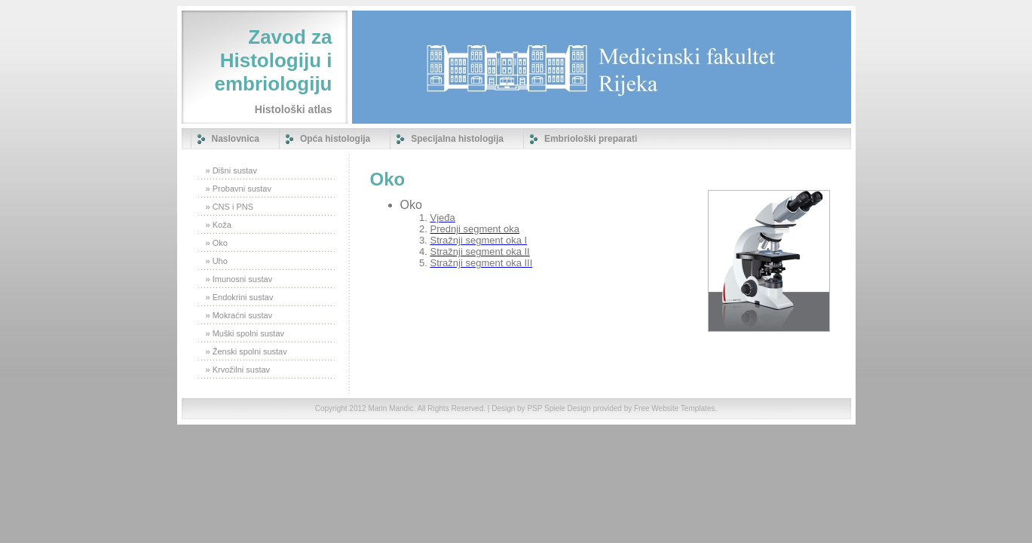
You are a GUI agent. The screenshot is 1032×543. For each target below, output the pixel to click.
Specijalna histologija (457, 138)
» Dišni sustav (231, 170)
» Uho (217, 260)
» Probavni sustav (238, 188)
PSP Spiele (546, 408)
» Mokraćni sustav (239, 315)
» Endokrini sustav (240, 297)
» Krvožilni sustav (238, 369)
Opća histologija (335, 138)
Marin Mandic (390, 408)
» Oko (217, 242)
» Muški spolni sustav (245, 333)
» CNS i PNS (230, 206)
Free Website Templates (674, 408)
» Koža (218, 224)
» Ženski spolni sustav (246, 351)
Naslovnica (235, 138)
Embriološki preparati (590, 138)
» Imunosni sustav (239, 279)
